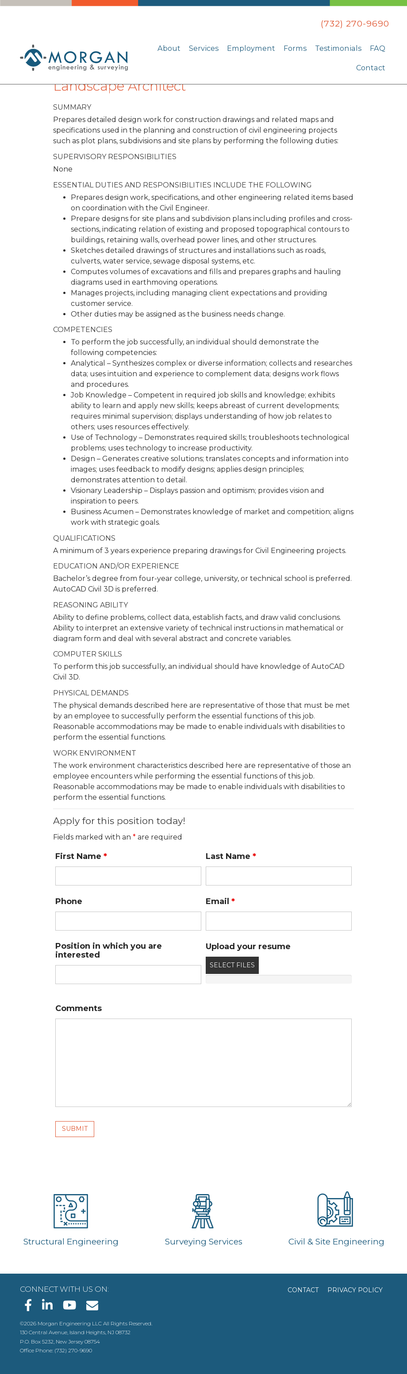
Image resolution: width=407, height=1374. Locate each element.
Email (220, 901)
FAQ (377, 48)
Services (211, 48)
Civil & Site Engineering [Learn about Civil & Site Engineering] (336, 1242)
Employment (257, 48)
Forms (300, 48)
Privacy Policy (355, 1290)
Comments (78, 1008)
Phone (68, 901)
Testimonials (340, 48)
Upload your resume (248, 946)
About (178, 48)
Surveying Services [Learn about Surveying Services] (203, 1242)
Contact (371, 67)
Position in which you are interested (108, 950)
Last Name (231, 856)
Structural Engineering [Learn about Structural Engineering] (71, 1242)
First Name (81, 856)
